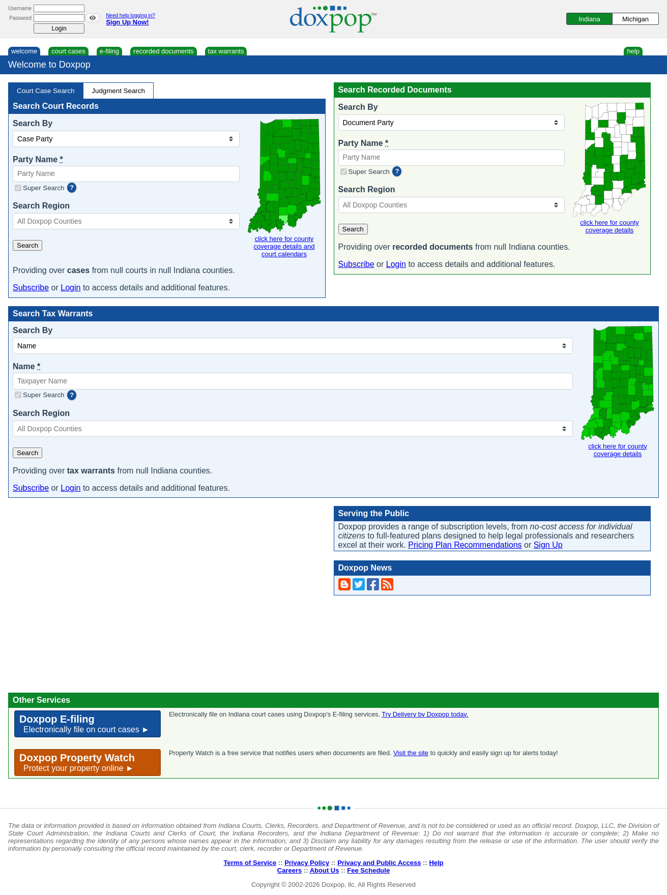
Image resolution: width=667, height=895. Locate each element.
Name (26, 366)
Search (27, 245)
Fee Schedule (368, 870)
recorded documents (163, 51)
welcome (24, 51)
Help (436, 863)
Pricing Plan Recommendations (464, 545)
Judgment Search (118, 91)
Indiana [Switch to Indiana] (589, 19)
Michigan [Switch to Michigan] (635, 19)
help (633, 51)
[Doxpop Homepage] (333, 19)
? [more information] (72, 187)
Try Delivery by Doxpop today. (425, 714)
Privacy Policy (306, 863)
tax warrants (226, 51)
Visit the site (410, 753)
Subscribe (31, 287)
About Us (324, 870)
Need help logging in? (130, 15)
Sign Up (548, 545)
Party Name (38, 159)
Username (20, 8)
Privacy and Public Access (379, 863)
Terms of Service (249, 863)
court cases (68, 51)
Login (70, 287)
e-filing (109, 51)
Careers (289, 870)
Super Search (44, 188)
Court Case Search (45, 91)
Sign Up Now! (127, 22)
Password (20, 18)
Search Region (41, 205)
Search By (32, 123)
